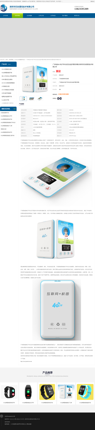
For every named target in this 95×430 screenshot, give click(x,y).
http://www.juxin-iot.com (26, 361)
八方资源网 (13, 424)
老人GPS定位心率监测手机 (9, 76)
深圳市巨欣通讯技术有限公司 (31, 419)
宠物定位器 (3, 129)
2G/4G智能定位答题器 (8, 89)
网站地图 (29, 424)
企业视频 (29, 15)
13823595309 (63, 94)
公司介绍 (41, 15)
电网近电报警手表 (7, 96)
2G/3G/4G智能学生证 (20, 59)
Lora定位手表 (5, 100)
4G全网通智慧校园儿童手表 (7, 135)
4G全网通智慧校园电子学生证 (8, 122)
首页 (7, 59)
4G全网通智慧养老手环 (6, 132)
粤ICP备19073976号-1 (20, 419)
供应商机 (17, 15)
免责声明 (18, 424)
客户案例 (64, 15)
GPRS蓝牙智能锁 (6, 93)
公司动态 (53, 15)
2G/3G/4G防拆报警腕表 (8, 83)
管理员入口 (24, 424)
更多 (15, 108)
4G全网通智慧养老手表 (6, 119)
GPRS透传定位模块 (7, 79)
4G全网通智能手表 (7, 72)
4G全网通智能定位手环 (6, 116)
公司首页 (5, 15)
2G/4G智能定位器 (6, 69)
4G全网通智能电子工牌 (6, 125)
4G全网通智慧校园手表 (85, 402)
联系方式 (76, 15)
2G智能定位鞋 (6, 86)
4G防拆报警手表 (5, 112)
